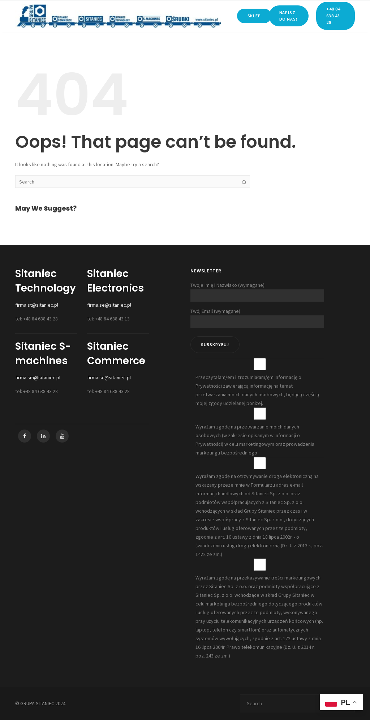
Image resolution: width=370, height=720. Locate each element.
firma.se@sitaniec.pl (109, 305)
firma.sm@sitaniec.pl (37, 377)
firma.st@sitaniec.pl (36, 305)
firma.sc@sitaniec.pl (109, 377)
